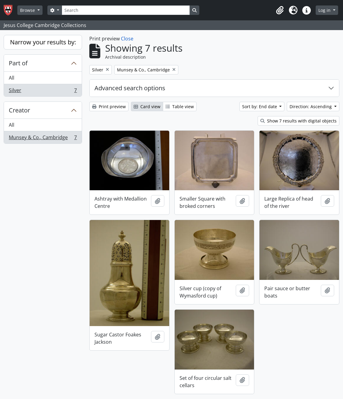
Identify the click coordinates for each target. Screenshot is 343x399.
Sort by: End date (260, 106)
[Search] (126, 10)
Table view (180, 106)
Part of (18, 63)
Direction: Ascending (311, 106)
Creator (19, 110)
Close (127, 38)
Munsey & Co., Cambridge (43, 138)
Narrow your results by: (43, 42)
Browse (28, 10)
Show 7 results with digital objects (298, 121)
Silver (43, 91)
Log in (325, 10)
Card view (147, 106)
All (11, 77)
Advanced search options (129, 88)
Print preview (109, 106)
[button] (279, 10)
